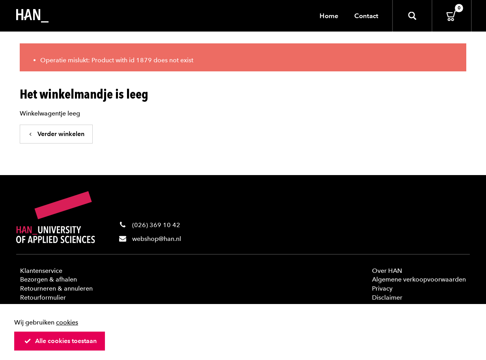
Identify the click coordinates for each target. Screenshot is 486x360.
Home (329, 16)
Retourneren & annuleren (56, 288)
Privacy (382, 288)
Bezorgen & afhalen (48, 279)
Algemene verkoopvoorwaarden (419, 279)
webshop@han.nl (156, 238)
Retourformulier (43, 297)
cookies (67, 322)
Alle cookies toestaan (60, 341)
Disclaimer (387, 297)
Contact (366, 16)
